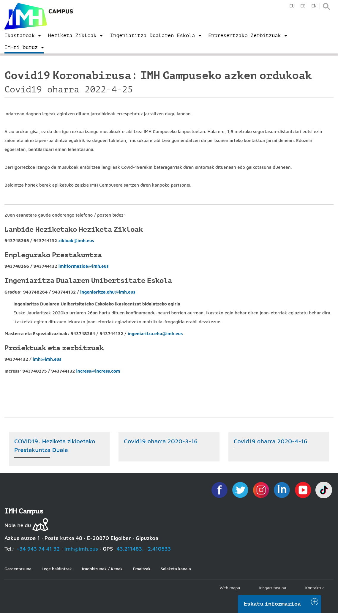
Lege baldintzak (57, 568)
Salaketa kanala (176, 568)
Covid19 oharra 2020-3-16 (161, 441)
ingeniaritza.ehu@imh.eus (107, 291)
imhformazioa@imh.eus (84, 266)
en (314, 6)
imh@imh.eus (47, 359)
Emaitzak (142, 568)
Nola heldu (17, 525)
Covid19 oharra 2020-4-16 (270, 441)
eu (292, 6)
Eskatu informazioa (272, 604)
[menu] (22, 36)
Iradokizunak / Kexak (102, 568)
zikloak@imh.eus (76, 240)
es (303, 6)
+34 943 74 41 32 (38, 549)
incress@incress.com (98, 371)
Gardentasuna (17, 568)
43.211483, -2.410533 (144, 549)
